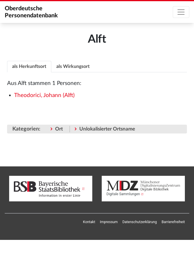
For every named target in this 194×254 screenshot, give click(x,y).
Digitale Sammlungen (123, 194)
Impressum (109, 222)
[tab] (29, 66)
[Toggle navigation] (181, 12)
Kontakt (89, 222)
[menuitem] (89, 222)
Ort (59, 128)
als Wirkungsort (73, 66)
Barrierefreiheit (173, 222)
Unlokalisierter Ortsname (107, 128)
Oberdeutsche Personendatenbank (31, 12)
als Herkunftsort (29, 66)
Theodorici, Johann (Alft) (44, 95)
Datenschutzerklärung (139, 222)
